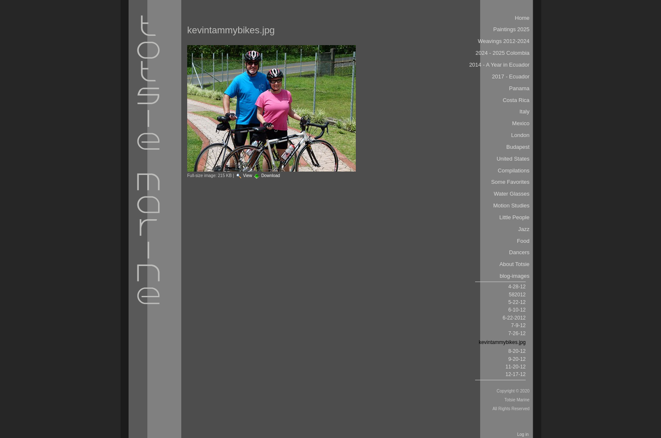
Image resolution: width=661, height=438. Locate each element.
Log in (523, 434)
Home (522, 18)
